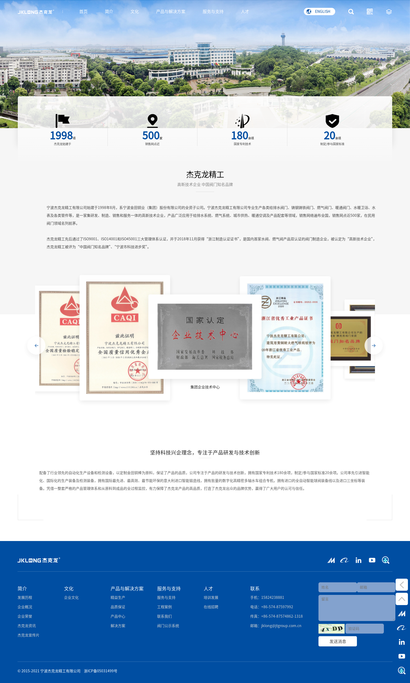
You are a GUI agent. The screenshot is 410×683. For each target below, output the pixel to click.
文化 (134, 11)
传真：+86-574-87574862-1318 (276, 616)
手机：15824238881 (267, 597)
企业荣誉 (25, 616)
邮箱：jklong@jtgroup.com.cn (275, 626)
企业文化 (71, 597)
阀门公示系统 (168, 626)
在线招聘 (211, 607)
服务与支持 (213, 11)
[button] (36, 349)
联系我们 (164, 616)
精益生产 (118, 597)
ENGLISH (318, 11)
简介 (109, 11)
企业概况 (25, 607)
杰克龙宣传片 (28, 635)
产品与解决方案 (170, 11)
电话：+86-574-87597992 (271, 607)
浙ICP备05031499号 (100, 671)
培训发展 (211, 597)
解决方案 (118, 626)
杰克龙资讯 (27, 626)
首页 (83, 11)
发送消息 (337, 641)
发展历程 (25, 597)
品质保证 (118, 607)
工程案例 (164, 607)
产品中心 (118, 616)
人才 (245, 11)
